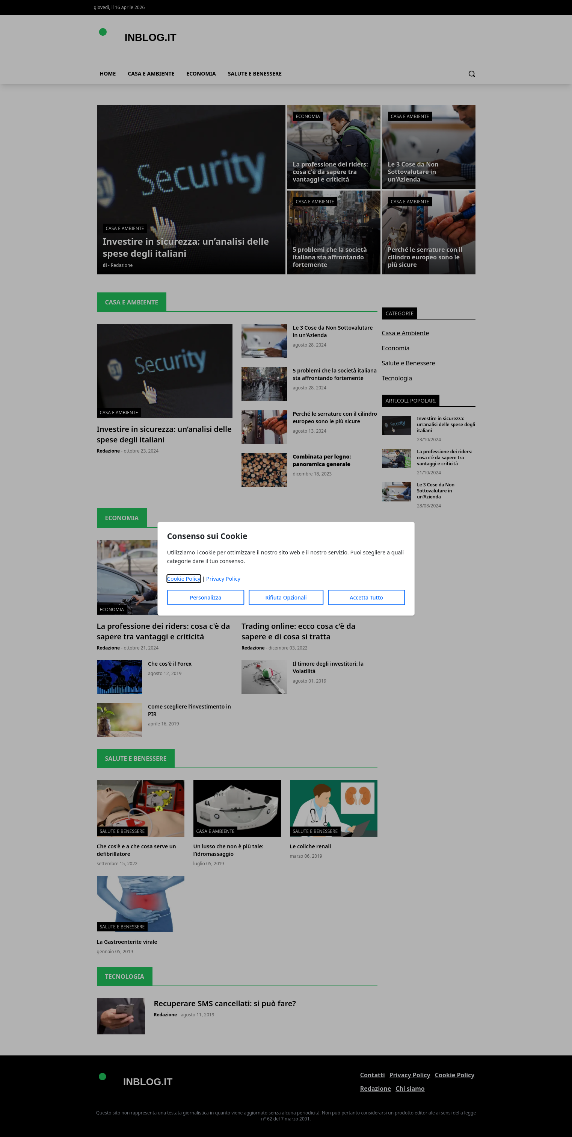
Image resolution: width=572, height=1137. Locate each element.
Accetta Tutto (366, 597)
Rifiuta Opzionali (285, 597)
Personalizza (206, 597)
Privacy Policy (223, 578)
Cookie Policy (184, 578)
